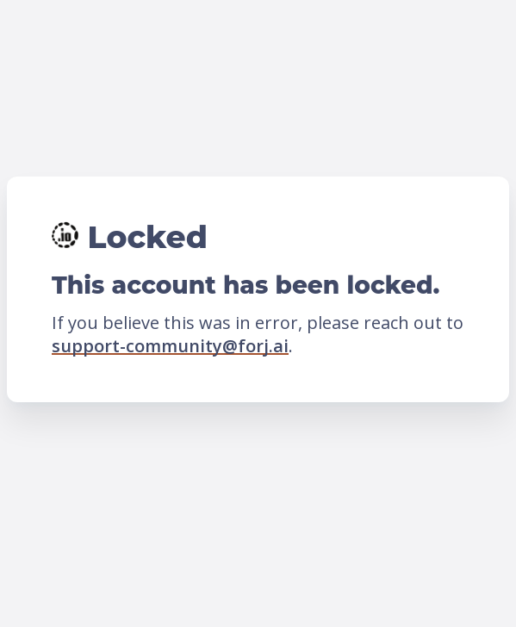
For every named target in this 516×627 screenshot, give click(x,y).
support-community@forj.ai (170, 345)
